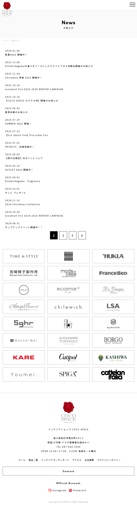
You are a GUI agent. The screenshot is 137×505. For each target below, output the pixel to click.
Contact (68, 471)
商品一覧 (33, 459)
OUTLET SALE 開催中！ (19, 169)
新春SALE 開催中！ (16, 54)
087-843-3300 (71, 446)
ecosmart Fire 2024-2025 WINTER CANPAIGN (34, 215)
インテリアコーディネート (55, 459)
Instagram (57, 490)
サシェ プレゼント (15, 192)
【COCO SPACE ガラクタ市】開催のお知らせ (31, 100)
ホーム (22, 459)
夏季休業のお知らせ (16, 112)
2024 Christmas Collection (22, 204)
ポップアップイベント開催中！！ (24, 227)
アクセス (77, 459)
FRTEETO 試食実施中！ (20, 146)
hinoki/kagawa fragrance (22, 181)
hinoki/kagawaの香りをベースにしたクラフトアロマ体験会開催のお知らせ (49, 65)
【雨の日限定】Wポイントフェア (24, 158)
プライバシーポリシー (109, 459)
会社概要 (89, 459)
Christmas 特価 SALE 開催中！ (23, 77)
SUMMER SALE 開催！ (18, 123)
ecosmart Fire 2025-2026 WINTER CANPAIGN (34, 89)
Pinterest (77, 490)
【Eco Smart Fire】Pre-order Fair (26, 135)
